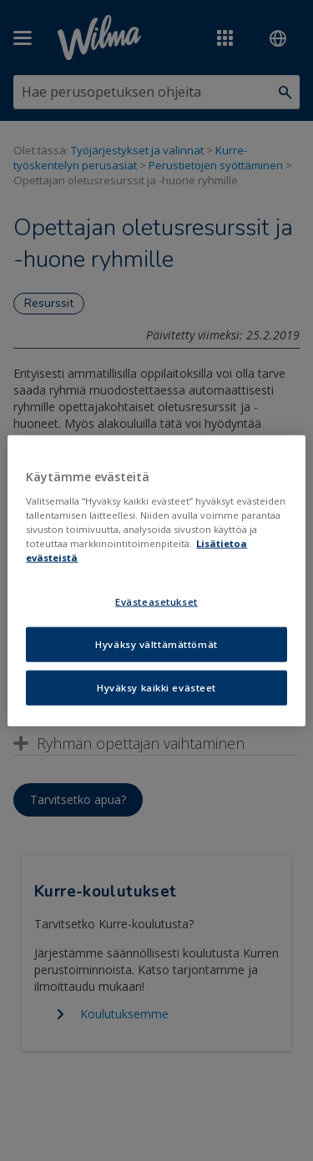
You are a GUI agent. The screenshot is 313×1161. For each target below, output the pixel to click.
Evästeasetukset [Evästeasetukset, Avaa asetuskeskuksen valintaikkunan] (156, 602)
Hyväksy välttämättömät (156, 643)
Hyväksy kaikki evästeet (156, 687)
